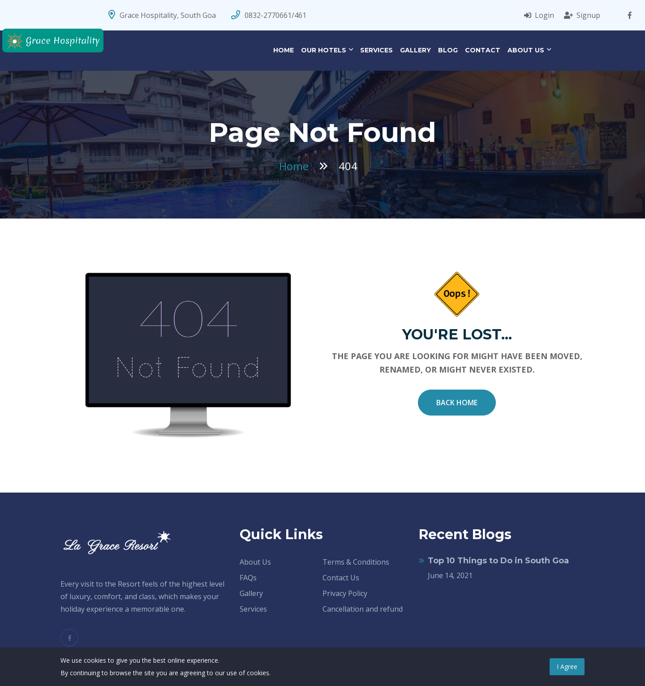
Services (376, 50)
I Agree (567, 666)
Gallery (415, 50)
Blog (448, 50)
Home (283, 50)
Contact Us (340, 578)
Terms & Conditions (355, 562)
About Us (525, 50)
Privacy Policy (344, 593)
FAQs (248, 578)
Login (539, 15)
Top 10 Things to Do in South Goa (498, 561)
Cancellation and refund (362, 609)
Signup (582, 15)
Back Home (456, 402)
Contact (482, 50)
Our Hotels (323, 50)
